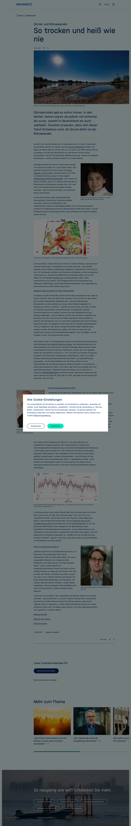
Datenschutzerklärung (42, 416)
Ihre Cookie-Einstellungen (44, 399)
